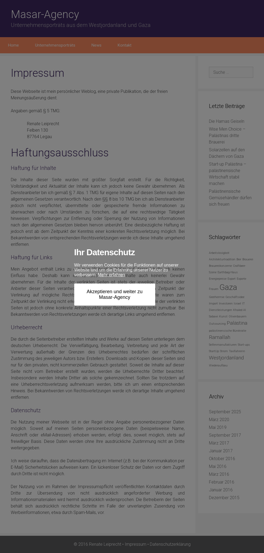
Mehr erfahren (111, 274)
